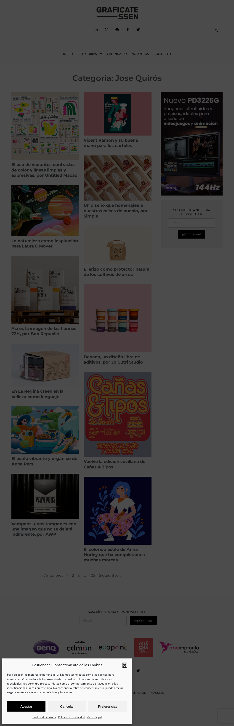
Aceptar (26, 706)
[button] (124, 665)
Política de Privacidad (71, 717)
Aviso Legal (94, 717)
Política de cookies (44, 717)
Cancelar (67, 706)
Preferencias (107, 706)
